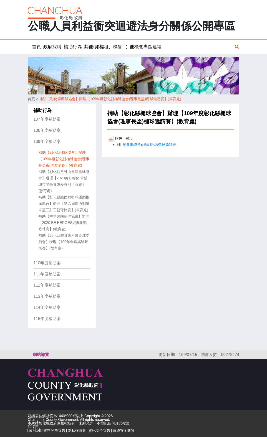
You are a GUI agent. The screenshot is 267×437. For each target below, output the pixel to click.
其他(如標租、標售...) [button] (105, 46)
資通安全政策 (124, 430)
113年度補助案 (47, 296)
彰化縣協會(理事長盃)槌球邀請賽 (149, 145)
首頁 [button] (36, 46)
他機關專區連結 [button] (145, 46)
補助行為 (42, 110)
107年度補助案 (47, 119)
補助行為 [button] (73, 46)
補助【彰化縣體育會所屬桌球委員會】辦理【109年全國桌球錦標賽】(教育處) (63, 242)
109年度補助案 (47, 141)
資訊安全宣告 (99, 430)
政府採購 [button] (52, 46)
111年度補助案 (47, 274)
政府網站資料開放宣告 (47, 430)
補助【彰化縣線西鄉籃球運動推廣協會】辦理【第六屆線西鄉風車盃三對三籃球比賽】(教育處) (63, 203)
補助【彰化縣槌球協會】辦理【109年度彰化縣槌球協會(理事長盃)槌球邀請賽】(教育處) (110, 99)
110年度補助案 (47, 263)
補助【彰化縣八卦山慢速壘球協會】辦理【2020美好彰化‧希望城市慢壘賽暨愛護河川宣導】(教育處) (63, 181)
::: (29, 46)
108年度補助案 (47, 130)
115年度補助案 (47, 318)
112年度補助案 (47, 285)
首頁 (31, 99)
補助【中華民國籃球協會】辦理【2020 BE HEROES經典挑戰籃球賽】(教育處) (63, 222)
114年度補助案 (47, 307)
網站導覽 (41, 354)
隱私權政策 (77, 430)
